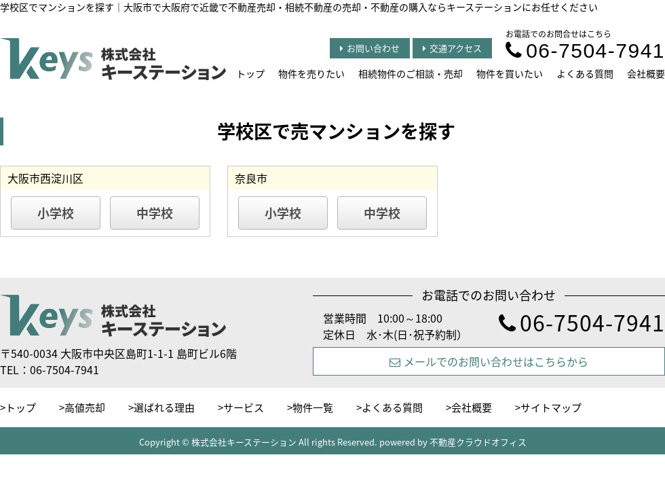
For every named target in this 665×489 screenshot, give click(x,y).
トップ (250, 73)
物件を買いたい (509, 73)
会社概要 (646, 73)
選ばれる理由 (164, 407)
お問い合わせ (370, 47)
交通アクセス (452, 47)
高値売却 (84, 407)
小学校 (55, 213)
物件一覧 (312, 407)
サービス (243, 407)
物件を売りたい (311, 73)
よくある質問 (584, 73)
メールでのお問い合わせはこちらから (489, 361)
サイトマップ (551, 407)
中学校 (154, 213)
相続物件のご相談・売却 (410, 73)
